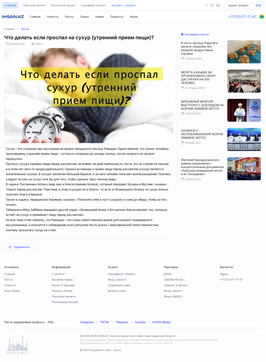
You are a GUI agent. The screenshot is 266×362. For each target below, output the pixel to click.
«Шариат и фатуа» (175, 285)
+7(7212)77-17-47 (242, 17)
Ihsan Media (12, 290)
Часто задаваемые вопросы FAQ (28, 322)
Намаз (99, 16)
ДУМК (168, 274)
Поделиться (19, 247)
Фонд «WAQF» (173, 296)
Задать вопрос (238, 5)
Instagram (87, 322)
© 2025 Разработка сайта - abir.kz (100, 350)
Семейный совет (119, 285)
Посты (69, 16)
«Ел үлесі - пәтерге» (124, 5)
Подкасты (116, 16)
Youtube (140, 322)
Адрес (224, 274)
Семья (84, 16)
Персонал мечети (34, 5)
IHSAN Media (161, 322)
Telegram (122, 322)
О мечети (10, 5)
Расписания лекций (65, 302)
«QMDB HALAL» (174, 279)
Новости (52, 16)
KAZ (258, 5)
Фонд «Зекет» (117, 279)
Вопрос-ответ (117, 290)
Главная (35, 16)
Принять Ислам (62, 290)
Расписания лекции (63, 5)
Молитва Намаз (62, 279)
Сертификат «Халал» (93, 5)
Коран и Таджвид (63, 285)
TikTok (104, 322)
